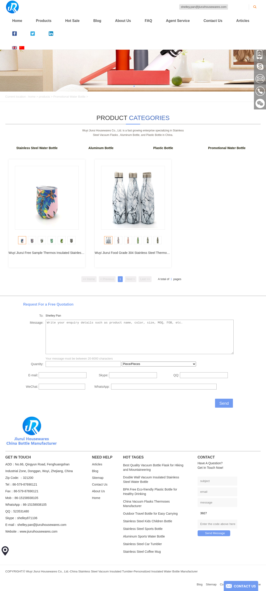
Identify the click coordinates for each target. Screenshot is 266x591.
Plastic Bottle (163, 148)
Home (17, 21)
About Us (123, 21)
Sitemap (97, 478)
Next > (131, 279)
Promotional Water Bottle (69, 96)
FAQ (148, 21)
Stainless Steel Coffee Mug (142, 551)
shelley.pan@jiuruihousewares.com (203, 7)
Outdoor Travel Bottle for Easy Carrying (150, 513)
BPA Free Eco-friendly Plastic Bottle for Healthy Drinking (150, 492)
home (32, 96)
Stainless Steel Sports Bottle (143, 529)
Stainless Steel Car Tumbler (142, 544)
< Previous (107, 279)
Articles (242, 21)
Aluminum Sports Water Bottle (144, 536)
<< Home (89, 279)
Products (43, 21)
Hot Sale (72, 21)
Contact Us (213, 21)
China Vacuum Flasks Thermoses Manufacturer (146, 504)
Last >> (145, 279)
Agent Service (178, 21)
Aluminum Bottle (101, 148)
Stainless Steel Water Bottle (37, 148)
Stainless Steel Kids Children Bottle (147, 521)
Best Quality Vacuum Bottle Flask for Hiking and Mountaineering (153, 467)
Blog (97, 21)
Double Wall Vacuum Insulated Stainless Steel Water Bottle (151, 479)
